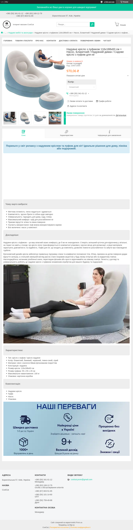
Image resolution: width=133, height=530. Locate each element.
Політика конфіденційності (80, 527)
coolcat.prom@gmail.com (81, 480)
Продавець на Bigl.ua (66, 525)
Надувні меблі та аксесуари (20, 33)
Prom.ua (79, 522)
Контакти (51, 41)
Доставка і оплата (68, 41)
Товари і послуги (23, 41)
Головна (8, 41)
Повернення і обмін (90, 41)
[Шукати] (92, 24)
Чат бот (107, 41)
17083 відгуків (109, 2)
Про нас (40, 41)
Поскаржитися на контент (59, 527)
